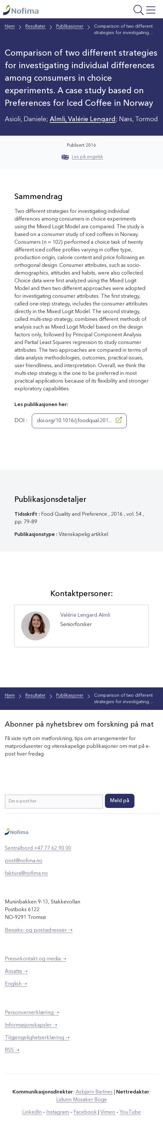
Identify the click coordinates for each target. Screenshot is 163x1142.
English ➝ (16, 984)
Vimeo (107, 1112)
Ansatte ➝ (16, 971)
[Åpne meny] (129, 10)
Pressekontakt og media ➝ (35, 959)
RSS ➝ (12, 1050)
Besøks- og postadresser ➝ (39, 930)
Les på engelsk (82, 157)
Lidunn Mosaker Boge (81, 1099)
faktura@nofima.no (26, 873)
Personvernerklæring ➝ (32, 1012)
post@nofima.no (23, 861)
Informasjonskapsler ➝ (31, 1025)
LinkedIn (32, 1112)
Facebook (85, 1112)
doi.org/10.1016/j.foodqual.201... (79, 420)
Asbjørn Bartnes (94, 1092)
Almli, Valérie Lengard (83, 119)
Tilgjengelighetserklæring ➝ (37, 1037)
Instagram (57, 1112)
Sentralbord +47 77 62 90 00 (38, 848)
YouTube (130, 1112)
